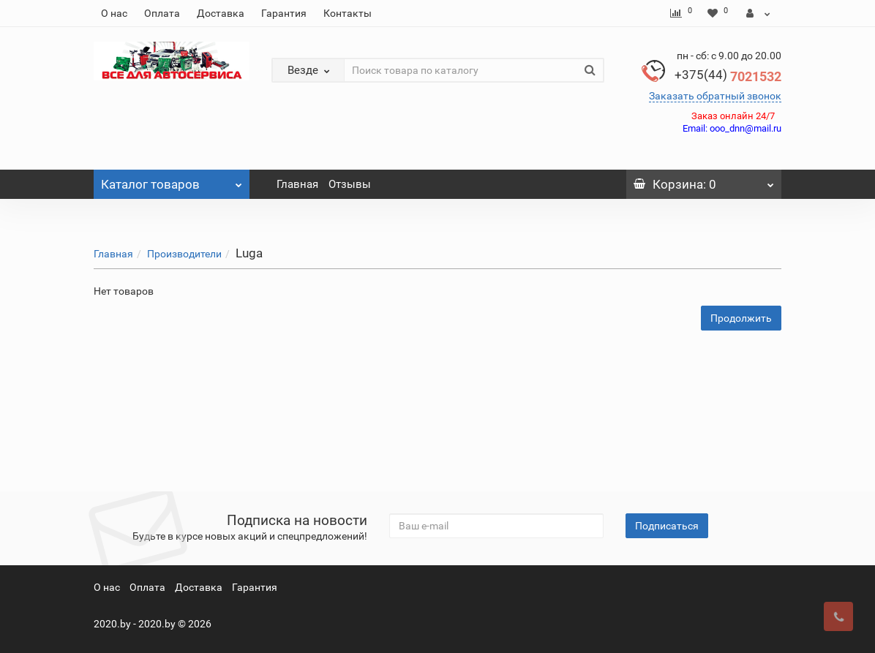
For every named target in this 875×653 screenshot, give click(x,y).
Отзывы (349, 184)
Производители (184, 254)
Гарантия (284, 13)
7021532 (728, 76)
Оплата (162, 13)
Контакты (347, 13)
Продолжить (741, 318)
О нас (114, 13)
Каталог (171, 181)
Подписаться (667, 526)
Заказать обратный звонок (715, 96)
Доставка (220, 13)
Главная (297, 184)
